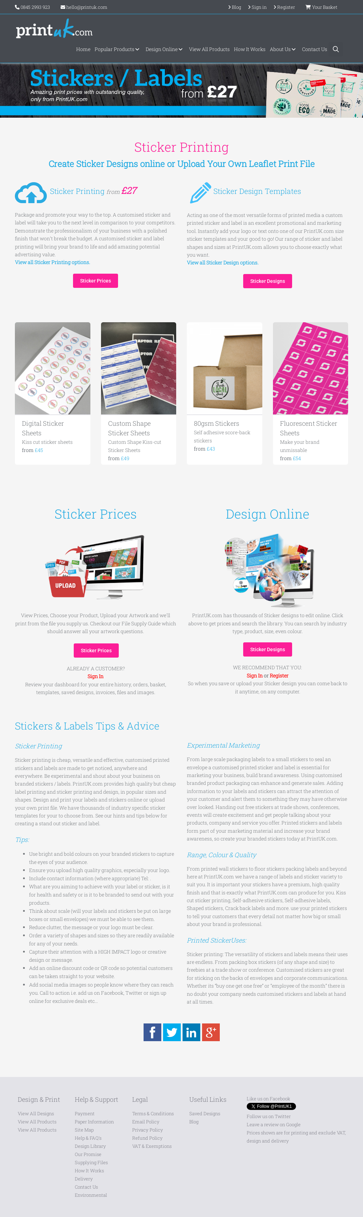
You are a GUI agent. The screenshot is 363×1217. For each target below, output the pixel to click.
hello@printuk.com (84, 7)
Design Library (90, 1146)
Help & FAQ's (88, 1138)
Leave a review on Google (274, 1124)
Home (83, 49)
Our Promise (88, 1154)
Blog (194, 1121)
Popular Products (118, 49)
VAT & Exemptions (152, 1146)
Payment (85, 1113)
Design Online (165, 49)
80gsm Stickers (216, 423)
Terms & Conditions (153, 1113)
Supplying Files (91, 1162)
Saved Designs (204, 1113)
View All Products (209, 49)
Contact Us (314, 49)
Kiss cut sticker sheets (47, 442)
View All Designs (36, 1113)
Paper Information (94, 1121)
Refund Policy (147, 1138)
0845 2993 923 (35, 7)
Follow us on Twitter (269, 1116)
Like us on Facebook (268, 1098)
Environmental (91, 1195)
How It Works (250, 49)
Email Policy (146, 1121)
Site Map (84, 1130)
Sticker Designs (267, 281)
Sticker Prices (95, 281)
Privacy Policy (147, 1130)
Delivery (84, 1179)
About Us (284, 49)
